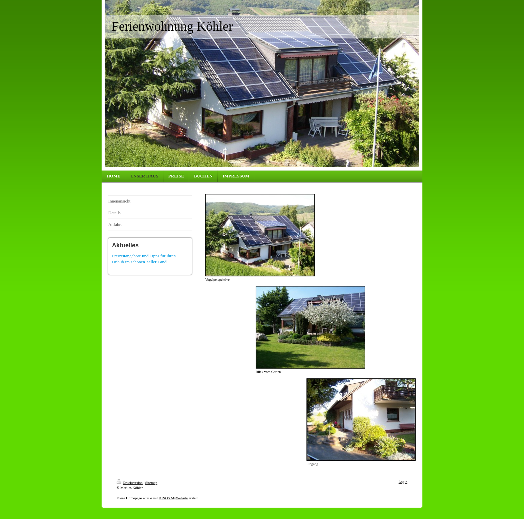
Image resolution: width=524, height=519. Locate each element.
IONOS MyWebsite (173, 498)
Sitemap (151, 483)
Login (403, 482)
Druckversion (130, 483)
